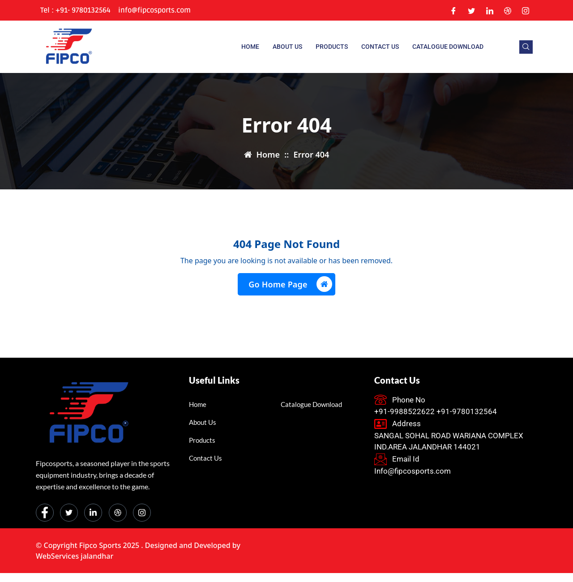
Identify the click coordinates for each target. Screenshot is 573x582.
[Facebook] (453, 10)
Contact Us (380, 46)
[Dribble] (507, 10)
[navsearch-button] (526, 47)
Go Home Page (290, 284)
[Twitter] (471, 10)
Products (332, 46)
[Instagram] (525, 10)
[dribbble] (118, 513)
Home (250, 46)
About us (287, 46)
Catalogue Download (447, 46)
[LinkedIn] (489, 10)
